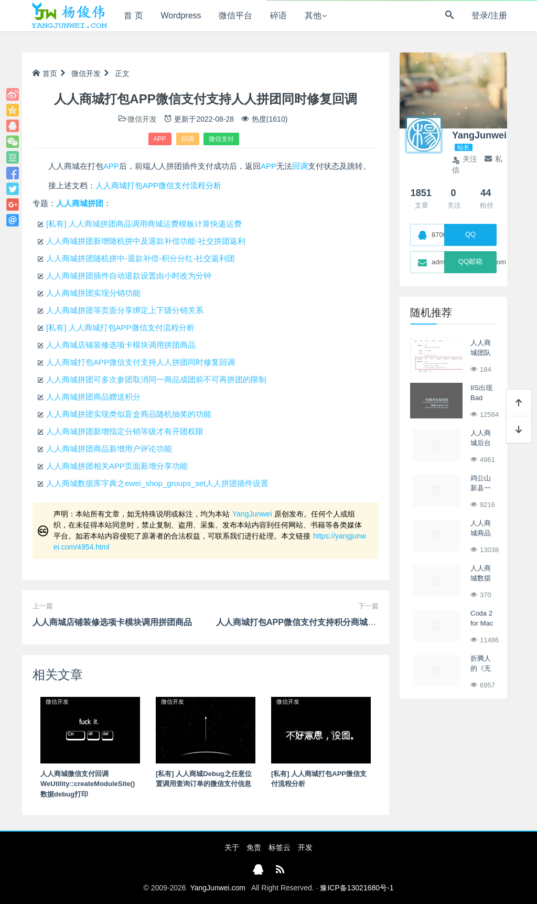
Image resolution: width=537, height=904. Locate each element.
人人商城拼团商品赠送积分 (93, 396)
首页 (45, 73)
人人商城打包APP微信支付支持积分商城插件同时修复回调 (325, 622)
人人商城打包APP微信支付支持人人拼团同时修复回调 (140, 362)
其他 (313, 15)
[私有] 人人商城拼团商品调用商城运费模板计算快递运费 (144, 223)
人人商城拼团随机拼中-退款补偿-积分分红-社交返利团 (140, 258)
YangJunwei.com (217, 888)
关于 (231, 847)
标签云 (279, 847)
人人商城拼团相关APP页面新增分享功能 (117, 465)
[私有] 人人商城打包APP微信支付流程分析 (120, 327)
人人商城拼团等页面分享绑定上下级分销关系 (124, 310)
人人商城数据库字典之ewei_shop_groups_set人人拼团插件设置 (157, 483)
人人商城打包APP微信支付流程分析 (158, 185)
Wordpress (181, 15)
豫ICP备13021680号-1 (356, 888)
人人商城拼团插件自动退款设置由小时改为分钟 (128, 275)
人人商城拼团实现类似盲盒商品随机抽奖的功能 (128, 414)
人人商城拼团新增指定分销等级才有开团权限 (124, 431)
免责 (253, 847)
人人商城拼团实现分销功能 (93, 292)
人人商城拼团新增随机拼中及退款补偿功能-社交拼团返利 (145, 240)
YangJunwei (252, 514)
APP (160, 139)
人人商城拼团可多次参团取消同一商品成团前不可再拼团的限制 (156, 379)
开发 (305, 847)
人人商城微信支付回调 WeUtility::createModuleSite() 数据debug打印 (87, 784)
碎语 (278, 15)
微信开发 (86, 73)
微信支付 (221, 139)
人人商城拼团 (79, 203)
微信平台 (235, 15)
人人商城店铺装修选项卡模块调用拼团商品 (121, 344)
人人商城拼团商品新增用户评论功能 (109, 448)
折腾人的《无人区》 (480, 668)
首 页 (133, 15)
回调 (187, 139)
